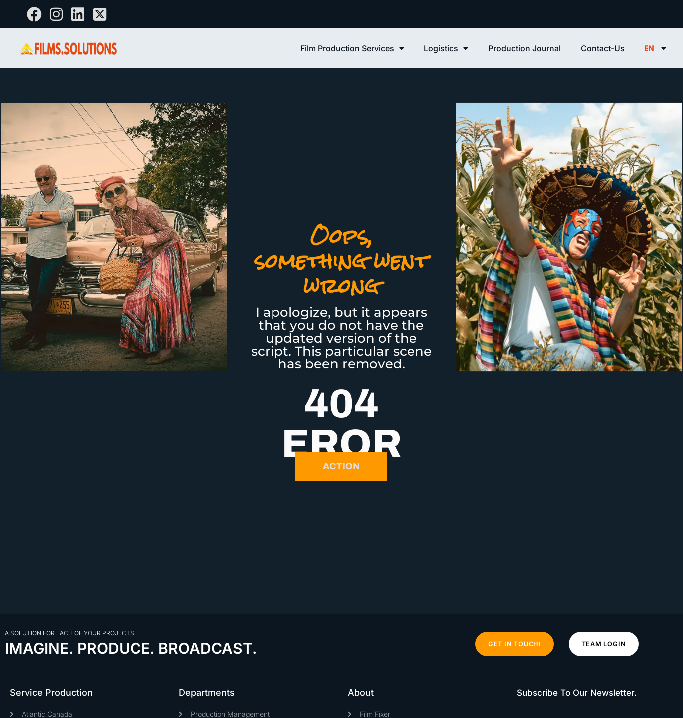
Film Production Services (352, 48)
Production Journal (524, 48)
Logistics (446, 48)
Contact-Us (603, 48)
